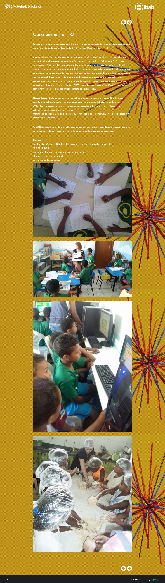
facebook (11, 580)
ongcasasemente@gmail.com (47, 160)
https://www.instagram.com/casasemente (64, 152)
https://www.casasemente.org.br (48, 156)
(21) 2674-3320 (41, 148)
